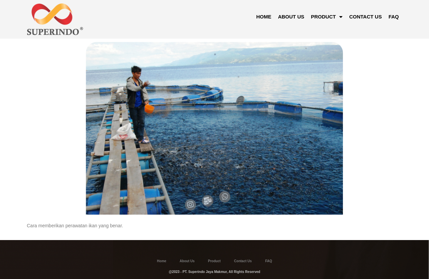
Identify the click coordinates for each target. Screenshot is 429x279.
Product (214, 261)
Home (161, 261)
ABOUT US (291, 16)
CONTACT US (365, 16)
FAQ (393, 16)
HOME (263, 16)
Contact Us (243, 261)
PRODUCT (327, 16)
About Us (187, 261)
